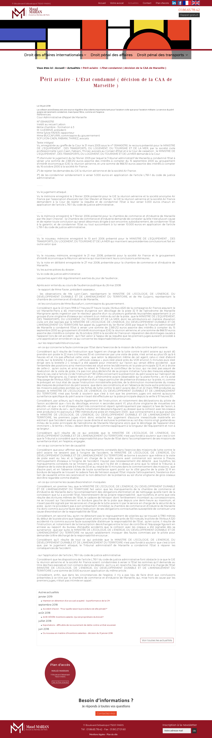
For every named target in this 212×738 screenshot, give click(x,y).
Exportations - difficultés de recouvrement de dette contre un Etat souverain (79, 625)
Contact (147, 3)
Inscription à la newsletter (180, 725)
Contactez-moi (106, 713)
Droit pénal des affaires (111, 55)
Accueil (102, 3)
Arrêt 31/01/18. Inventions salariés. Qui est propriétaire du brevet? (73, 617)
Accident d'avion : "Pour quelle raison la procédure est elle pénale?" (75, 609)
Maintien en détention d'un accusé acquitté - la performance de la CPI (76, 601)
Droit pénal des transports (161, 55)
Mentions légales (97, 734)
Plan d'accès (162, 3)
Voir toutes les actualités (157, 640)
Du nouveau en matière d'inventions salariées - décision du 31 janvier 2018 (78, 633)
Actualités (133, 3)
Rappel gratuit (189, 15)
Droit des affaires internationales (53, 55)
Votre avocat (117, 3)
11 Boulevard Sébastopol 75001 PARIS (31, 3)
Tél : (91, 729)
